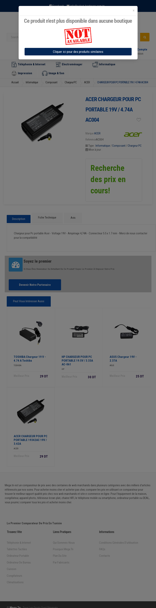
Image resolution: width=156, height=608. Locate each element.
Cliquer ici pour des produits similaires (78, 52)
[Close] (134, 11)
